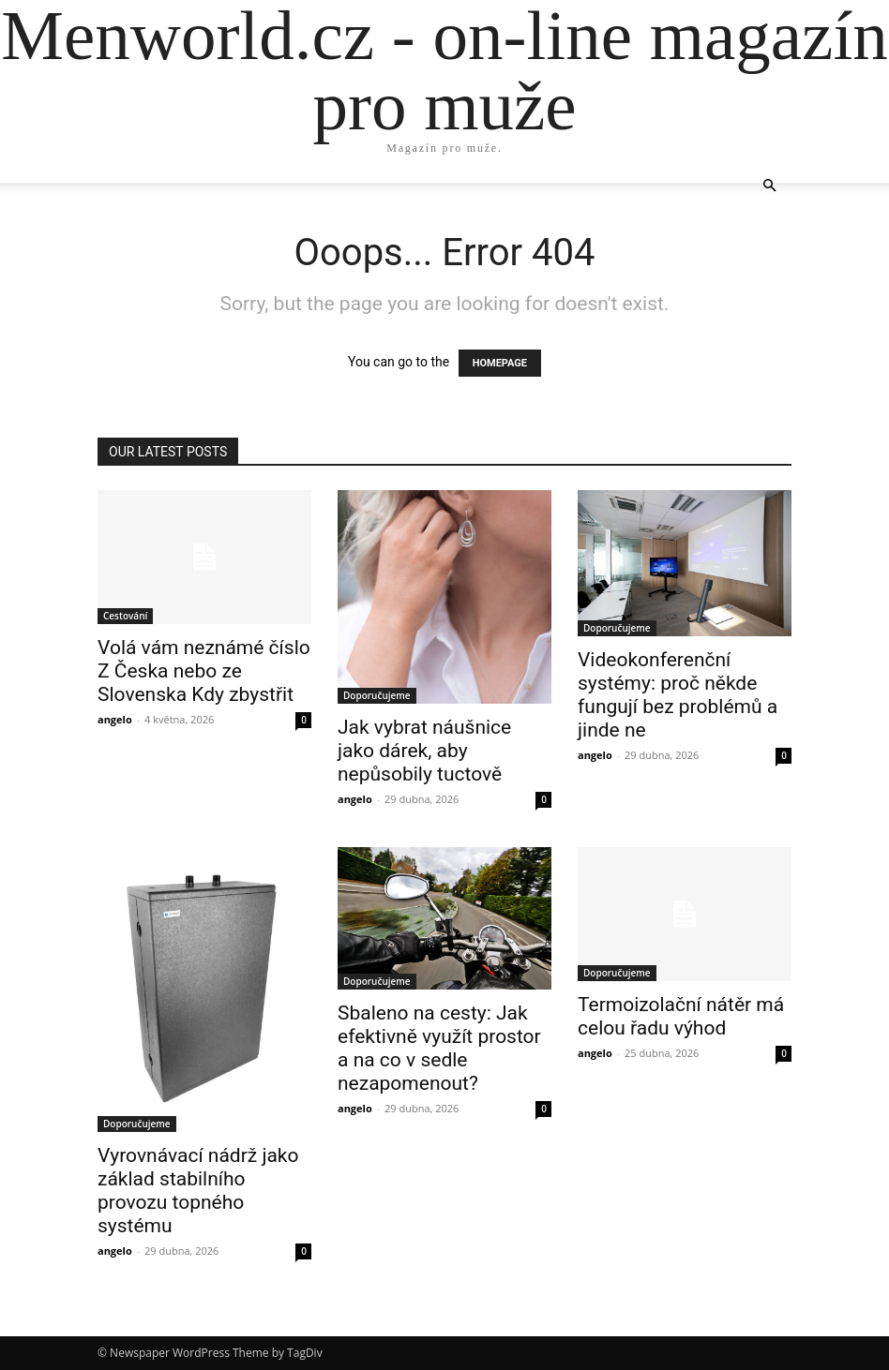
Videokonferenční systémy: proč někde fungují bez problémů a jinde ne (677, 694)
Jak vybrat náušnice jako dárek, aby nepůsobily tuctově (424, 750)
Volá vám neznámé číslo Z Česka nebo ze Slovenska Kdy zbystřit (204, 671)
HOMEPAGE (500, 363)
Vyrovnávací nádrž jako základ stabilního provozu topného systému (198, 1190)
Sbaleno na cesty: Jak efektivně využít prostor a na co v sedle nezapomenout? (439, 1048)
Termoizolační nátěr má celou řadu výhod (681, 1016)
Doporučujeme (377, 695)
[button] (768, 186)
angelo (115, 719)
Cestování (125, 615)
